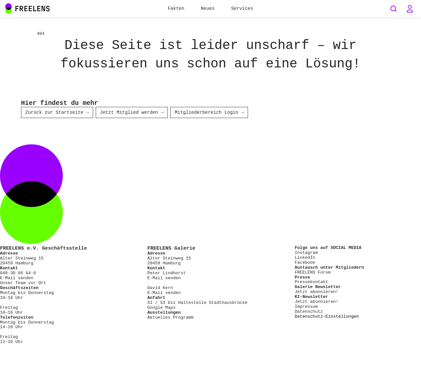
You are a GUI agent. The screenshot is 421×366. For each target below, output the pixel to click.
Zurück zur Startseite (57, 113)
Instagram (306, 253)
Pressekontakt (311, 282)
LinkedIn (305, 258)
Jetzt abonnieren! (316, 292)
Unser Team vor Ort (23, 283)
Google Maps (161, 308)
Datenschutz (309, 312)
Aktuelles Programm (170, 318)
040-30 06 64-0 (18, 274)
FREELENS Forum (313, 273)
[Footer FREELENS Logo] (210, 243)
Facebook (305, 263)
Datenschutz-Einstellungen (327, 317)
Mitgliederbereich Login (209, 113)
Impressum (306, 307)
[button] (410, 8)
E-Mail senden (16, 278)
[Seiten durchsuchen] (393, 8)
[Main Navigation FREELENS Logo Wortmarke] (27, 8)
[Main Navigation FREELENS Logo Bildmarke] (8, 8)
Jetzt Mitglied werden (131, 113)
